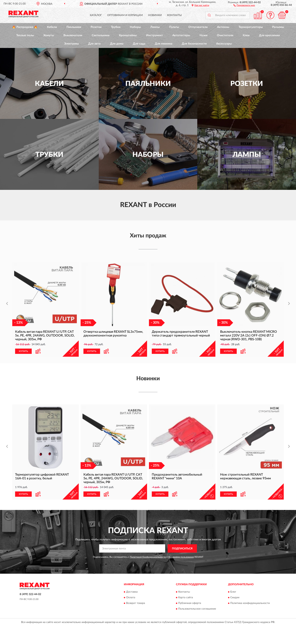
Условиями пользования (181, 557)
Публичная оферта (189, 603)
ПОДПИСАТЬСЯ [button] (182, 548)
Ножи (203, 35)
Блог (233, 592)
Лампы (155, 27)
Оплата (130, 597)
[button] (244, 5)
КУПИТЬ (23, 351)
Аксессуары (224, 43)
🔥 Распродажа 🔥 (25, 27)
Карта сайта (185, 597)
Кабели (52, 27)
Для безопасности (194, 43)
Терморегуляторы (251, 27)
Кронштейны (128, 35)
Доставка (132, 592)
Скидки (234, 597)
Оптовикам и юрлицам (125, 15)
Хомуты (48, 35)
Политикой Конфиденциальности (148, 557)
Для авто (94, 43)
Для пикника (163, 43)
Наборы (135, 27)
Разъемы (278, 27)
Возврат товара (135, 603)
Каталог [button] (96, 15)
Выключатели (72, 35)
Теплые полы (25, 35)
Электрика (71, 43)
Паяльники (73, 27)
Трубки (115, 27)
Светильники (100, 35)
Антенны (223, 27)
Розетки (96, 27)
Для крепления (269, 35)
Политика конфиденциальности (250, 603)
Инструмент (154, 35)
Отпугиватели (198, 27)
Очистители (225, 35)
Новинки (155, 15)
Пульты (174, 27)
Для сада (139, 43)
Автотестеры (181, 35)
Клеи (246, 35)
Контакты (174, 15)
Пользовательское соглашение (197, 609)
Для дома (116, 43)
